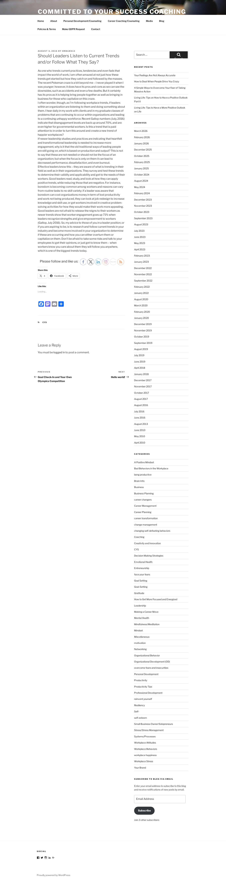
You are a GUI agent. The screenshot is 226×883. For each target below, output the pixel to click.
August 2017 (141, 399)
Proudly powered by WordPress (53, 875)
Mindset (138, 630)
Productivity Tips (143, 686)
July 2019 (139, 355)
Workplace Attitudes (145, 742)
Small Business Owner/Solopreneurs (153, 723)
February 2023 (142, 255)
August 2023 (141, 224)
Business (139, 487)
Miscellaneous (141, 636)
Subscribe (144, 810)
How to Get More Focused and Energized (155, 599)
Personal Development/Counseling (82, 21)
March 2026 (140, 131)
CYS (44, 322)
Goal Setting (140, 580)
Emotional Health (143, 561)
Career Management (145, 505)
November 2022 (143, 274)
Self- (136, 711)
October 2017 (141, 392)
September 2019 (143, 343)
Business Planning (144, 493)
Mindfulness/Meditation (146, 624)
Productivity (140, 680)
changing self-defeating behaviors (152, 530)
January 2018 (141, 374)
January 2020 (141, 317)
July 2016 (139, 411)
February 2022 (142, 286)
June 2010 (139, 430)
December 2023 (143, 199)
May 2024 (139, 187)
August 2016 (141, 405)
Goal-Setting (140, 586)
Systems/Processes (145, 736)
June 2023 (139, 237)
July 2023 (139, 230)
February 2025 (142, 162)
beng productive (142, 474)
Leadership (140, 605)
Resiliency (139, 705)
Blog (161, 21)
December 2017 (142, 380)
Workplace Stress (143, 761)
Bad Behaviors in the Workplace (151, 468)
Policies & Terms (46, 29)
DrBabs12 (68, 51)
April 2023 (139, 249)
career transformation (146, 518)
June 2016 (139, 417)
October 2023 (141, 211)
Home (40, 21)
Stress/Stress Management (149, 730)
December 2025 (143, 149)
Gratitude (139, 593)
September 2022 (143, 280)
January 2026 (141, 143)
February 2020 (142, 311)
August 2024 (141, 180)
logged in (59, 352)
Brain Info (139, 481)
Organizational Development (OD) (152, 661)
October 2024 (141, 174)
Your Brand (140, 767)
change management (145, 524)
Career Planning (142, 512)
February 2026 (142, 137)
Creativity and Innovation (147, 543)
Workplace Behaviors (145, 749)
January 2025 (141, 168)
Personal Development (146, 674)
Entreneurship (141, 568)
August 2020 (141, 299)
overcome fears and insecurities (151, 667)
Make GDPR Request (73, 29)
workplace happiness (145, 755)
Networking (140, 649)
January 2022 (141, 293)
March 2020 (141, 305)
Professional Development (148, 692)
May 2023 (139, 243)
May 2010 (139, 436)
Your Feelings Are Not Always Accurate (154, 75)
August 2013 (141, 423)
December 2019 (143, 324)
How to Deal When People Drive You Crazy (156, 81)
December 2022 (143, 268)
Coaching (139, 537)
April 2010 (139, 442)
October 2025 (141, 155)
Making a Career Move (146, 611)
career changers (143, 499)
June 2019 (139, 361)
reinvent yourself (143, 699)
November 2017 (143, 386)
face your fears (142, 574)
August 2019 (141, 349)
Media (149, 21)
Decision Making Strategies (148, 555)
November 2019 (143, 330)
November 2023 (143, 205)
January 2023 (141, 261)
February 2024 (142, 193)
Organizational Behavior (147, 655)
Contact (95, 29)
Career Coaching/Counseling (124, 21)
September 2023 (143, 218)
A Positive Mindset (144, 462)
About (53, 21)
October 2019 (141, 336)
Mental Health (141, 617)
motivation (140, 643)
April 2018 (139, 367)
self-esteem (140, 717)
